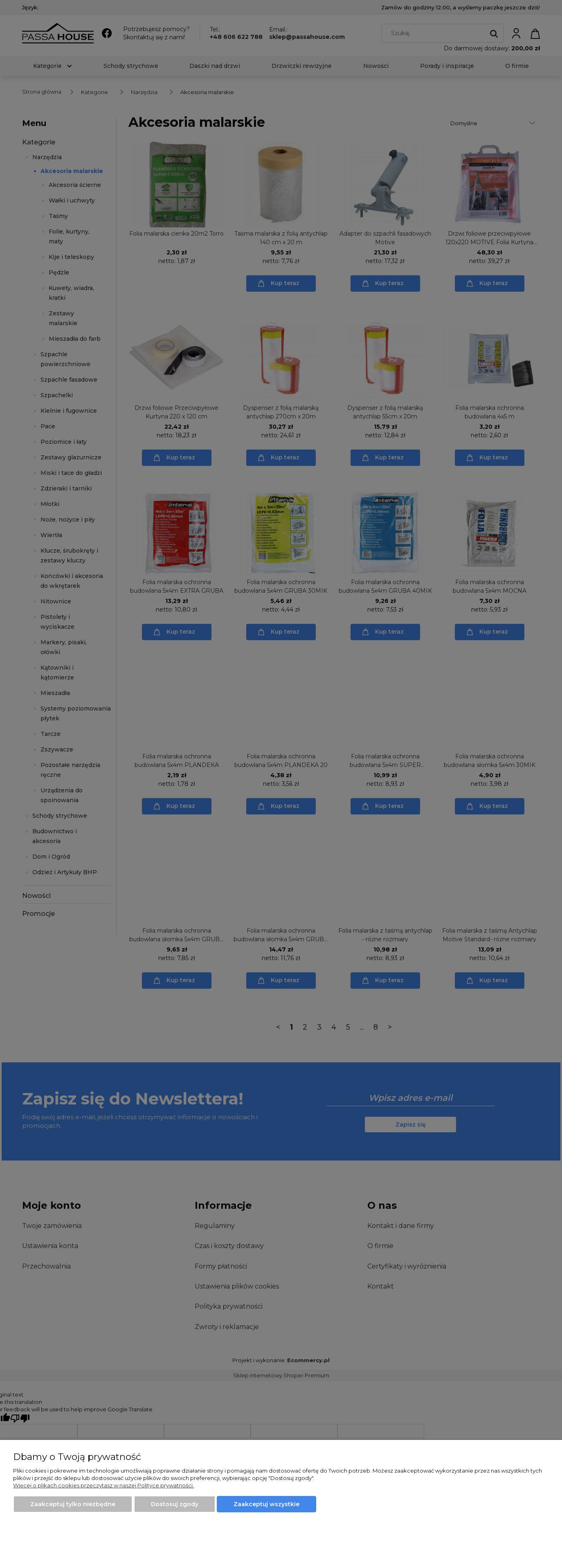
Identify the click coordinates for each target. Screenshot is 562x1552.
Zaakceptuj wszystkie (266, 1504)
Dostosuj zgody (174, 1504)
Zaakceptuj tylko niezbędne (72, 1504)
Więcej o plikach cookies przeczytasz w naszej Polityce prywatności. (103, 1485)
